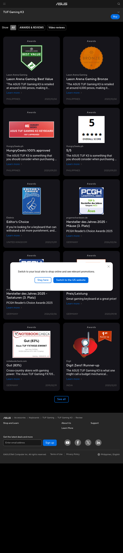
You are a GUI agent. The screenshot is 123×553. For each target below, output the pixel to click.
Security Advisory (70, 505)
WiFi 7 (35, 462)
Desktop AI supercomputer (44, 488)
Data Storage (38, 447)
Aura (93, 490)
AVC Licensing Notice (101, 466)
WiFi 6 (35, 466)
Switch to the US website (71, 280)
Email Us (66, 495)
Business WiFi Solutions (43, 483)
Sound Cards (38, 452)
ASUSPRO (96, 457)
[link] (61, 4)
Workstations (9, 500)
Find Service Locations (72, 486)
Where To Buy (68, 466)
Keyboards (37, 503)
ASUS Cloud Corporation (74, 457)
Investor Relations (70, 442)
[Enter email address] (22, 532)
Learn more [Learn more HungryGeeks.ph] (14, 164)
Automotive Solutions (101, 462)
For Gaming (8, 462)
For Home (8, 442)
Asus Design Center (100, 452)
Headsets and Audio (41, 512)
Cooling (35, 433)
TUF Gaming (48, 417)
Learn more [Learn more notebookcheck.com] (14, 379)
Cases (34, 428)
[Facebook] (78, 532)
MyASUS (66, 515)
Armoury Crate (98, 486)
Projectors (8, 476)
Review (79, 417)
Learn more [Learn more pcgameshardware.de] (74, 236)
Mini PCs (7, 496)
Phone (6, 433)
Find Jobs (66, 471)
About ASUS (68, 428)
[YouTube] (67, 532)
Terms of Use (56, 544)
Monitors (7, 472)
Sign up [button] (49, 532)
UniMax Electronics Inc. (73, 461)
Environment (97, 433)
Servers (35, 493)
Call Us (65, 500)
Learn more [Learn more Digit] (74, 379)
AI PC (93, 442)
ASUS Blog (96, 471)
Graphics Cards (10, 518)
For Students (9, 457)
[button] (4, 3)
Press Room (67, 447)
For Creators (9, 452)
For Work (7, 447)
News (64, 437)
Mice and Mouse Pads (42, 508)
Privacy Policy (73, 544)
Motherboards (10, 513)
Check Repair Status (71, 481)
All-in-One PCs (10, 481)
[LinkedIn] (98, 532)
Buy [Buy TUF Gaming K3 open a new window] (115, 16)
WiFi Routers (38, 471)
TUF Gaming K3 (13, 12)
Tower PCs (8, 486)
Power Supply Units (41, 437)
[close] (108, 266)
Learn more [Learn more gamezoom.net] (74, 303)
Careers (65, 433)
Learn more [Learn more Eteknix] (14, 235)
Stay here (43, 280)
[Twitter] (88, 532)
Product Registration (71, 490)
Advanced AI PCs (99, 447)
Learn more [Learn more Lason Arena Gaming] (14, 92)
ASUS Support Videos (72, 510)
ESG (93, 428)
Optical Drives (38, 442)
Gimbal (35, 517)
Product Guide (97, 476)
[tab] (13, 27)
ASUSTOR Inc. (68, 452)
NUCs (6, 491)
